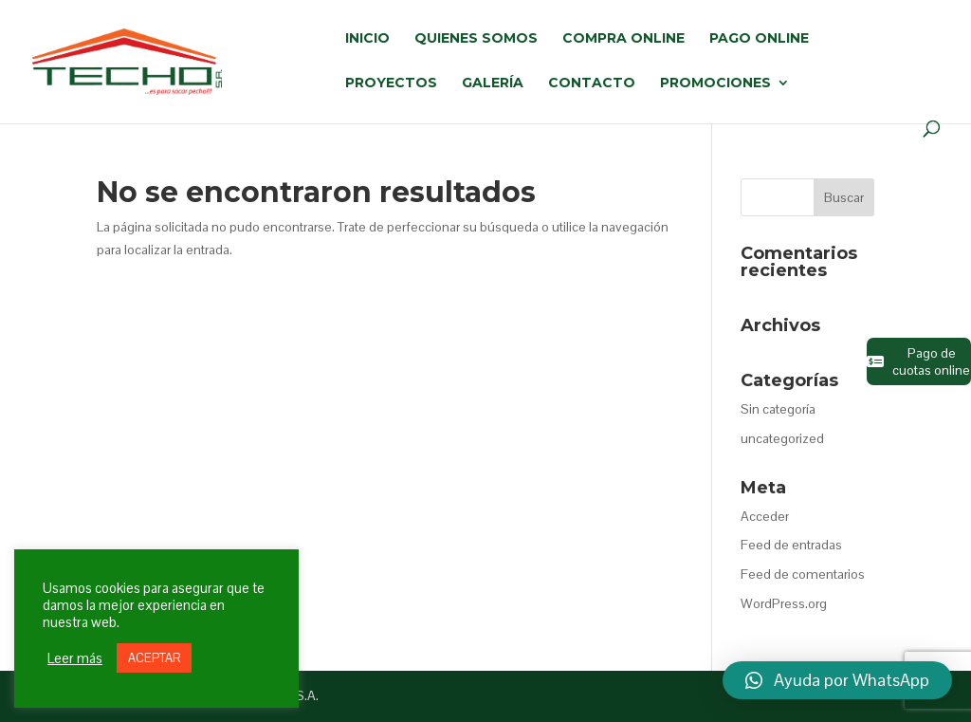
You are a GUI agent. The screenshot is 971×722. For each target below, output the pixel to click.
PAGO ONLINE (759, 38)
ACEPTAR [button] (154, 658)
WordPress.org (784, 603)
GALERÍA (492, 83)
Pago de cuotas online (918, 361)
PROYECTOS (391, 83)
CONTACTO (591, 83)
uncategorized (782, 438)
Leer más (74, 658)
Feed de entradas (791, 544)
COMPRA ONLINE (623, 38)
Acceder (765, 516)
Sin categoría (778, 408)
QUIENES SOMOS (476, 38)
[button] (837, 680)
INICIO (367, 38)
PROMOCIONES (715, 83)
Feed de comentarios (803, 574)
